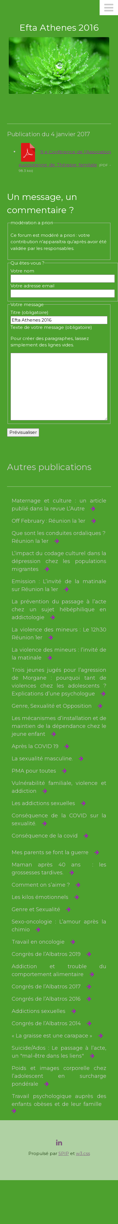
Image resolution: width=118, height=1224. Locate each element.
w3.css (83, 1153)
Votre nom (22, 271)
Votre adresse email (32, 286)
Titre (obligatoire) (29, 312)
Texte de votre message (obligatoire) (51, 327)
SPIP (63, 1153)
